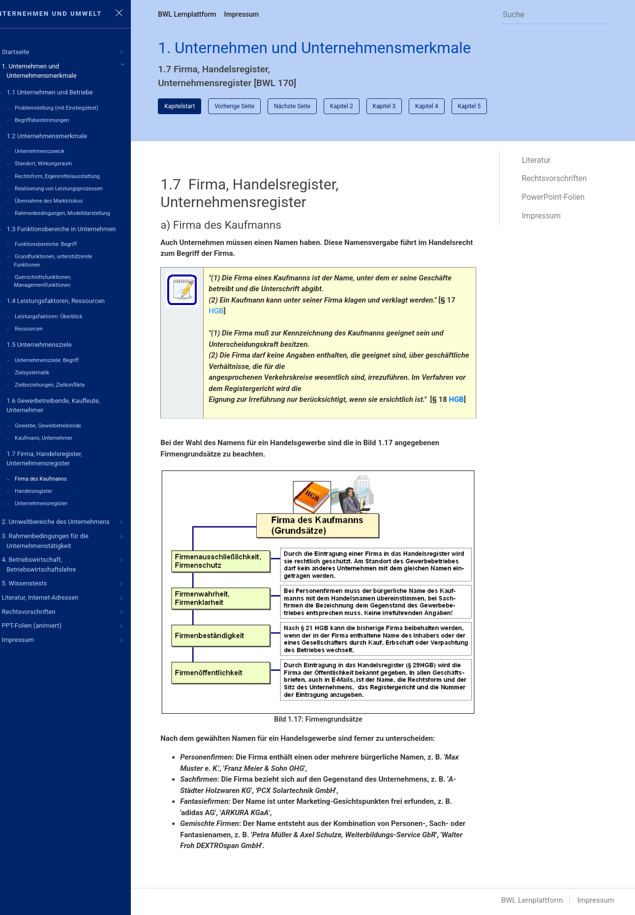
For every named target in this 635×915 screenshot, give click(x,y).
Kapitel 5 (486, 106)
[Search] (552, 14)
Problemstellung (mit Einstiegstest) (73, 108)
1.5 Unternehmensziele (55, 338)
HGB (232, 311)
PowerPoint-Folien (557, 198)
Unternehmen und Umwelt (66, 13)
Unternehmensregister (57, 494)
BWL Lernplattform (204, 14)
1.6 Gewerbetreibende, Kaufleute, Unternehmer (70, 398)
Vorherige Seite (251, 106)
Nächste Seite (309, 106)
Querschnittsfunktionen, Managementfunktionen (59, 277)
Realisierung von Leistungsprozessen (75, 186)
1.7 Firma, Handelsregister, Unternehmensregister (61, 450)
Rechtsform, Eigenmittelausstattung (74, 174)
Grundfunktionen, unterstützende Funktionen (69, 257)
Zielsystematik (48, 366)
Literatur (540, 160)
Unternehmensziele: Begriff (63, 354)
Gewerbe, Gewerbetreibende (64, 418)
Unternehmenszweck (56, 150)
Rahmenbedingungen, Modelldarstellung (79, 210)
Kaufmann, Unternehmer (60, 430)
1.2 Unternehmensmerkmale (63, 135)
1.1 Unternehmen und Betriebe (66, 92)
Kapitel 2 (358, 106)
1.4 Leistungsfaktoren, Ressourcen (72, 296)
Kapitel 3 (401, 106)
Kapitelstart (196, 106)
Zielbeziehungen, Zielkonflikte (66, 378)
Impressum (258, 14)
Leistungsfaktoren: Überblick (65, 311)
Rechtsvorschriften (559, 179)
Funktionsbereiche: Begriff (62, 241)
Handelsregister (50, 482)
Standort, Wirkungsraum (60, 162)
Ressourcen (45, 323)
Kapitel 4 (443, 106)
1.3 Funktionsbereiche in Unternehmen (77, 225)
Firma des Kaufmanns (57, 470)
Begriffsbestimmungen (58, 120)
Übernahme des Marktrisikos (65, 198)
